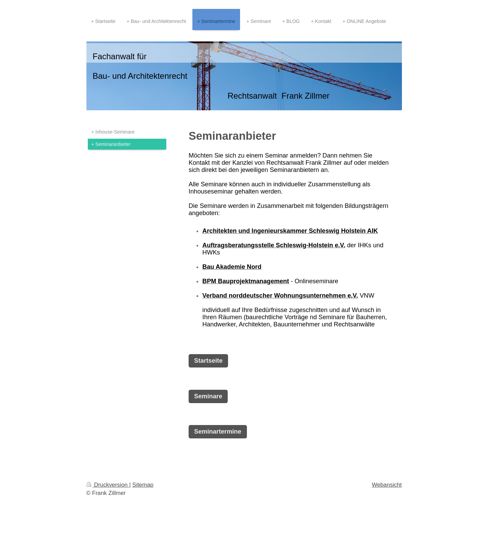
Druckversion (107, 485)
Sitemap (143, 485)
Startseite (208, 360)
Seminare (208, 396)
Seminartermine (217, 431)
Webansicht (387, 485)
